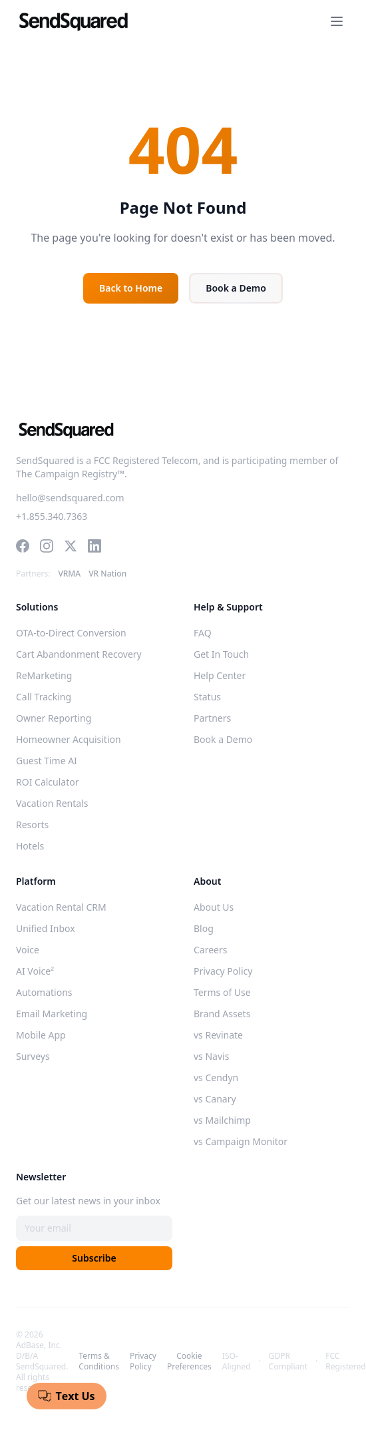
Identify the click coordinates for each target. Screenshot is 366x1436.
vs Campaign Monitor (240, 1141)
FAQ (203, 632)
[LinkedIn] (94, 546)
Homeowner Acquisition (68, 739)
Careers (210, 949)
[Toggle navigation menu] (336, 21)
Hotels (30, 845)
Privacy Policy (223, 971)
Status (207, 696)
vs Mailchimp (222, 1120)
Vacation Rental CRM (61, 907)
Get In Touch (221, 654)
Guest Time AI (46, 760)
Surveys (33, 1056)
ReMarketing (44, 675)
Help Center (220, 675)
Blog (204, 928)
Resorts (32, 824)
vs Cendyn (216, 1077)
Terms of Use (222, 992)
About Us (214, 907)
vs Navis (211, 1056)
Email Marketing (51, 1013)
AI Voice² (35, 971)
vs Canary (215, 1098)
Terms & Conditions (99, 1361)
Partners (212, 718)
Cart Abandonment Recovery (79, 654)
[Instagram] (46, 546)
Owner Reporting (53, 718)
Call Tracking (43, 696)
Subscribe (94, 1258)
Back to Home (130, 288)
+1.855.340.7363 (51, 516)
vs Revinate (218, 1035)
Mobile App (41, 1035)
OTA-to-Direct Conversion (71, 632)
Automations (44, 992)
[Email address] (94, 1228)
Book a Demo (236, 288)
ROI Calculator (47, 782)
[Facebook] (22, 546)
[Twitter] (70, 546)
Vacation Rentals (52, 803)
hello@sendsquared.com (70, 497)
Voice (27, 949)
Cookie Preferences (189, 1361)
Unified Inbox (45, 928)
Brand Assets (222, 1013)
